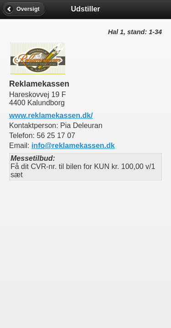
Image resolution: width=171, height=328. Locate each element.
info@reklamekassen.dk (73, 145)
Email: (20, 145)
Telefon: (22, 135)
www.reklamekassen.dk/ (51, 115)
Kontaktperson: (34, 125)
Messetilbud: (32, 158)
